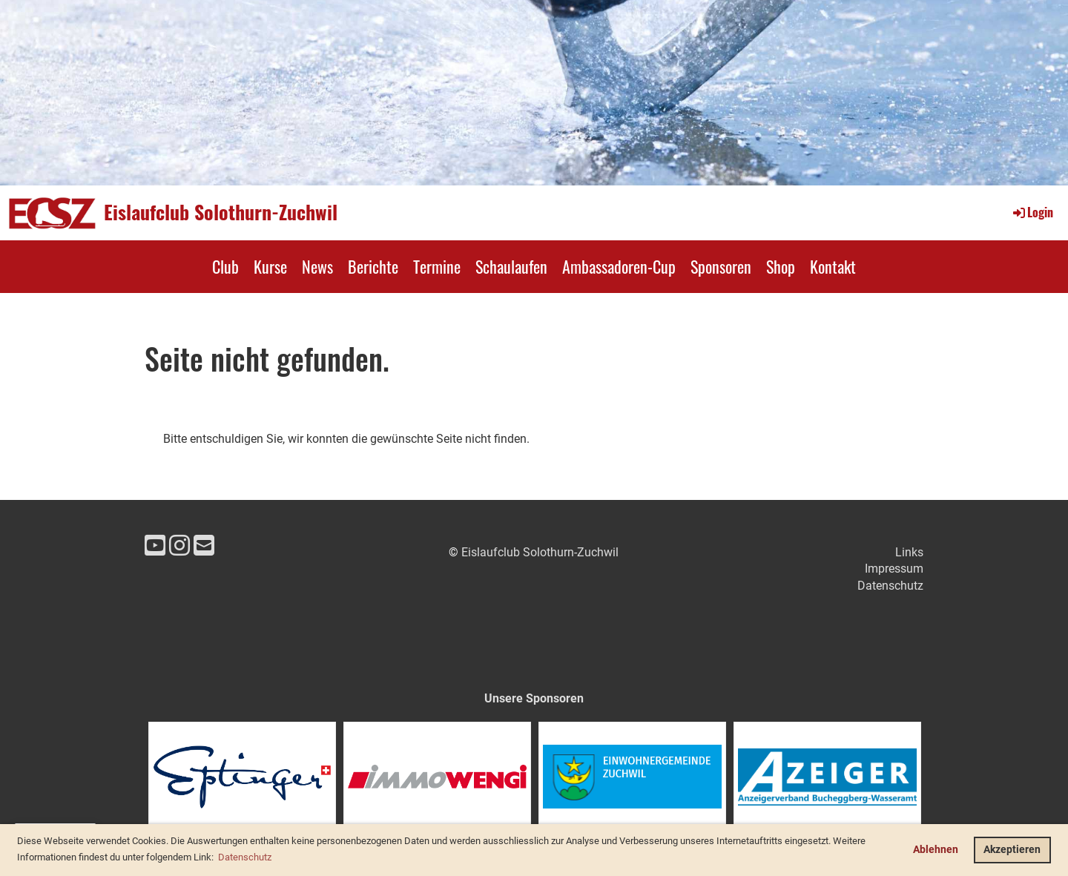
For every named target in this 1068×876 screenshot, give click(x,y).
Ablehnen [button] (935, 849)
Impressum (894, 569)
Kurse (270, 266)
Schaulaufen (511, 266)
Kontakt (833, 266)
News (317, 266)
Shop (780, 266)
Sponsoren (720, 266)
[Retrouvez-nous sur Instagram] (179, 546)
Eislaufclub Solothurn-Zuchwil (220, 212)
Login (1032, 212)
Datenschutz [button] (244, 857)
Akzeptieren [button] (1012, 849)
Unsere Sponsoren (534, 698)
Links (909, 552)
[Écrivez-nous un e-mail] (204, 546)
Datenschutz (890, 586)
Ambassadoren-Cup (619, 266)
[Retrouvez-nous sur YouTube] (155, 546)
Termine (437, 266)
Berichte (373, 266)
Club (225, 266)
